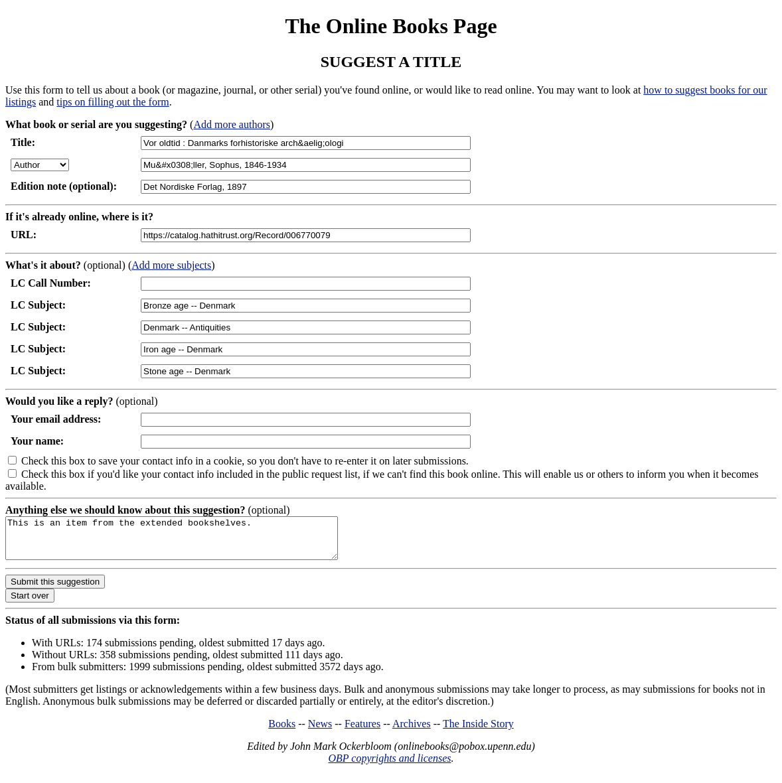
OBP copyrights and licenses (389, 766)
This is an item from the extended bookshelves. (191, 542)
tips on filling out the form (112, 101)
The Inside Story (478, 731)
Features (362, 731)
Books (281, 731)
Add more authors (231, 124)
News (320, 731)
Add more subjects (171, 265)
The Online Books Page (391, 26)
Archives (411, 731)
